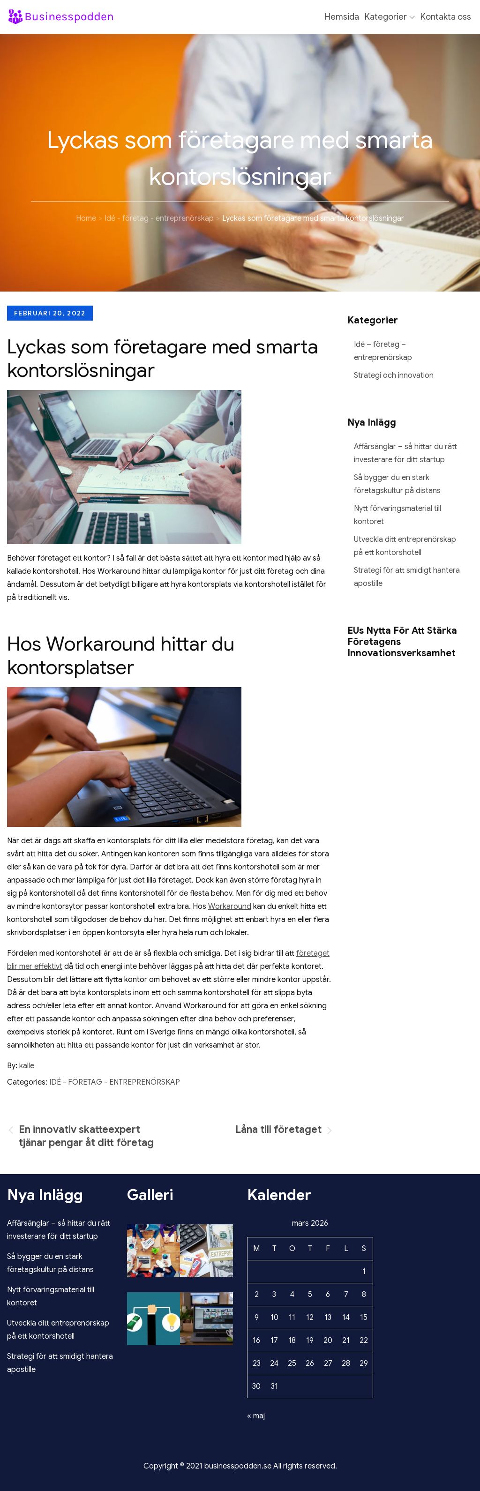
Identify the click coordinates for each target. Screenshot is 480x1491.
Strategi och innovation (394, 375)
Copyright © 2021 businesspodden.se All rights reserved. (240, 1466)
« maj (256, 1416)
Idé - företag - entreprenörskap (114, 1082)
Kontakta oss (445, 17)
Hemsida (342, 17)
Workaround (229, 906)
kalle (26, 1066)
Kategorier (390, 17)
